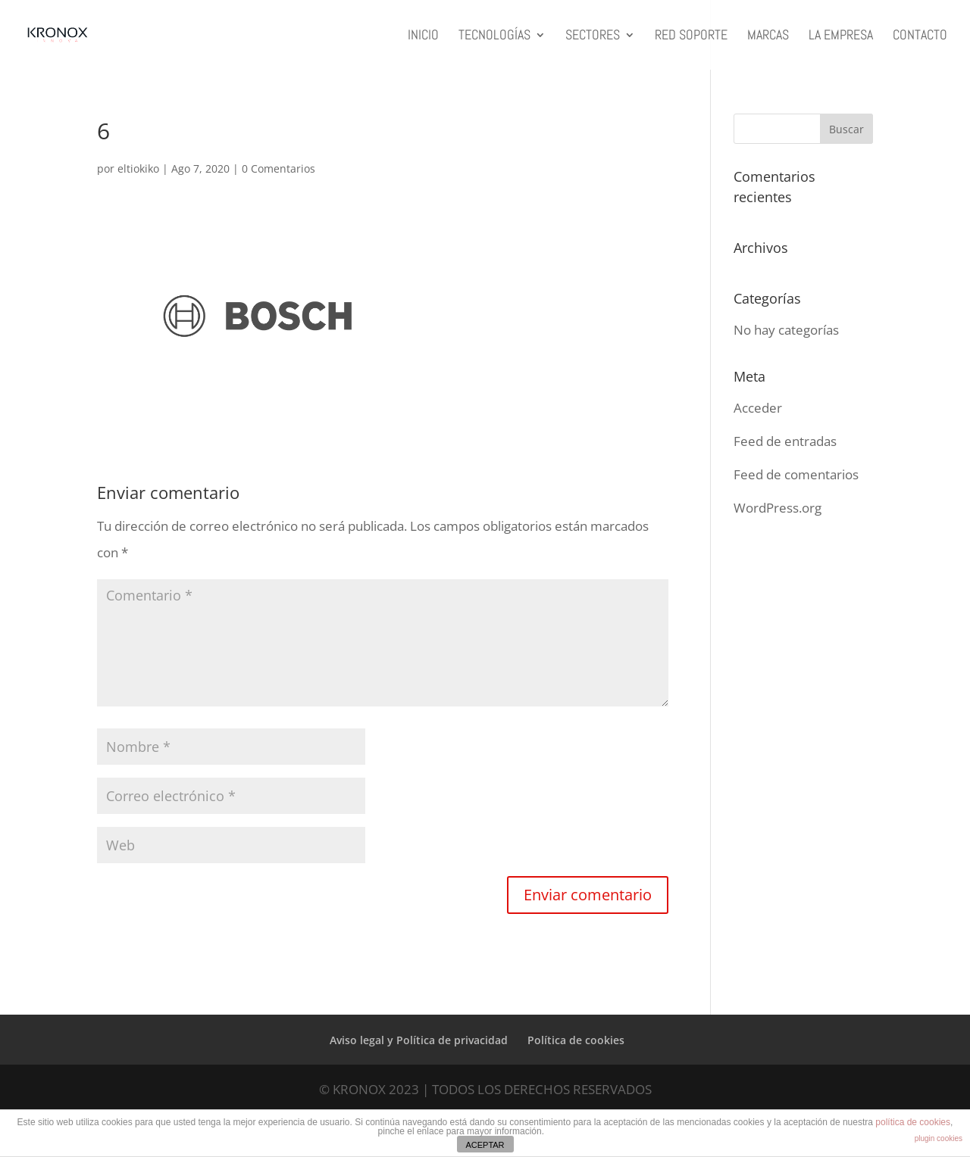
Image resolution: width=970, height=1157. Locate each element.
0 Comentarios (278, 168)
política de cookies (912, 1122)
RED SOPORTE (691, 36)
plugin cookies (938, 1138)
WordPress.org (777, 507)
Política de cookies (575, 1040)
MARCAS (768, 36)
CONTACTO (920, 36)
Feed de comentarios (796, 474)
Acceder (758, 407)
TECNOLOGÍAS (494, 36)
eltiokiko (138, 168)
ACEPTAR (484, 1144)
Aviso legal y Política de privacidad (419, 1040)
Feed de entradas (785, 441)
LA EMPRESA (841, 36)
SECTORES (592, 36)
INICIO (423, 36)
